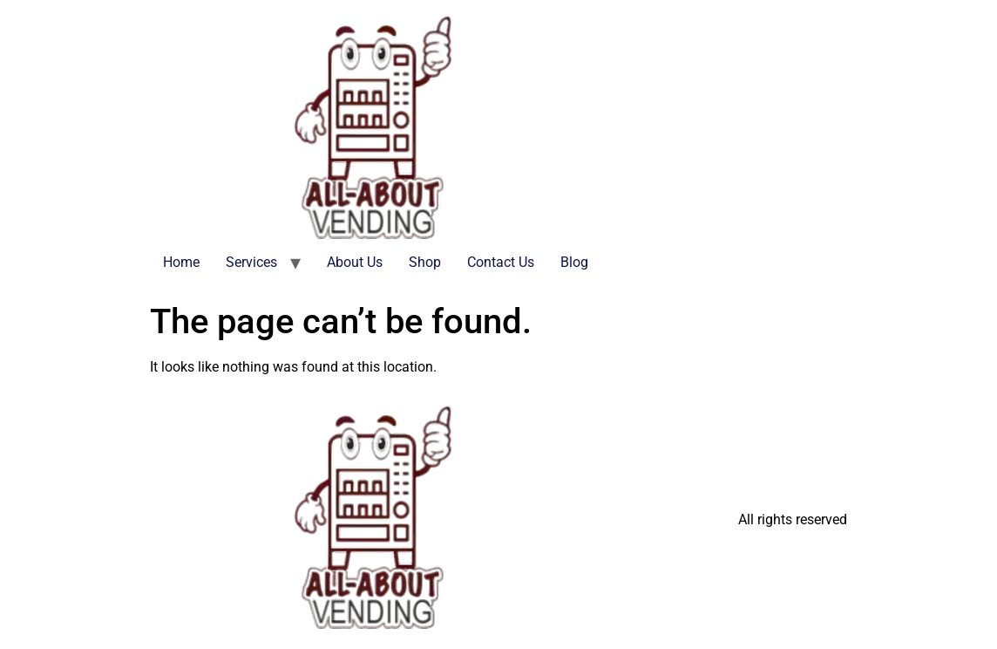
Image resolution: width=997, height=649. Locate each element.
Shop (425, 262)
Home (181, 262)
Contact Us (500, 262)
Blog (574, 262)
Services (251, 262)
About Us (355, 262)
